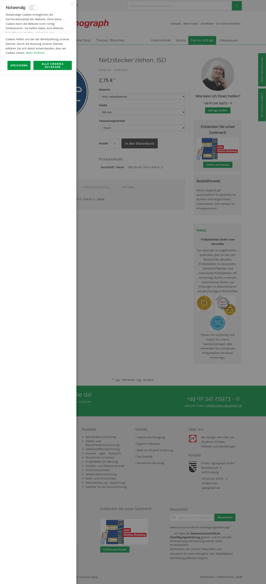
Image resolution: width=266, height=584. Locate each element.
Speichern (19, 575)
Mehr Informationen (59, 41)
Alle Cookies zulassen (53, 574)
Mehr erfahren (35, 562)
